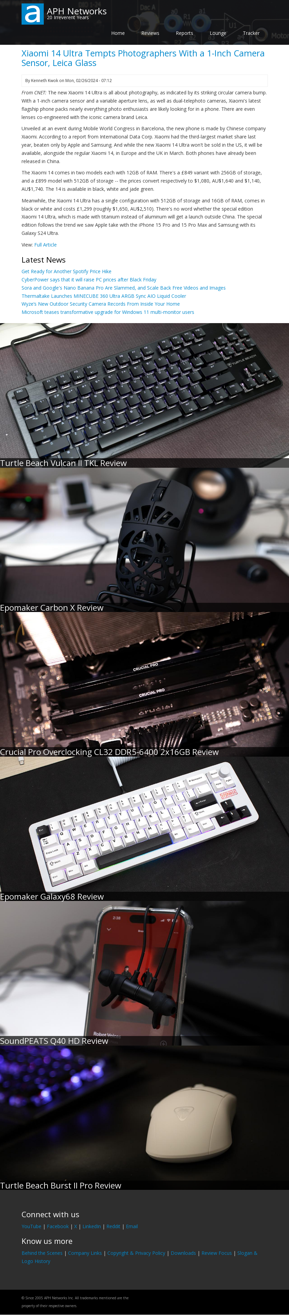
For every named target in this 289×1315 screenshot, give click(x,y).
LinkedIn (91, 1226)
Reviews (150, 33)
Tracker (251, 33)
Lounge (218, 33)
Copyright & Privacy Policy (136, 1253)
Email (132, 1226)
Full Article (45, 244)
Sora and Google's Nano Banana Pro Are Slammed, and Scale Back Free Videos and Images (124, 287)
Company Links (85, 1253)
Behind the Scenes (42, 1253)
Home (118, 33)
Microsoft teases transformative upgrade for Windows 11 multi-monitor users (108, 312)
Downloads (183, 1253)
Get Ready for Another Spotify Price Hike (66, 271)
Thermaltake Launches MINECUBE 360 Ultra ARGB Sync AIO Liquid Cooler (104, 296)
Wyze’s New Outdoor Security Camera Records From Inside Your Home (101, 304)
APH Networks (77, 11)
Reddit (113, 1226)
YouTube (31, 1226)
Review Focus (216, 1253)
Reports (184, 33)
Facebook (58, 1226)
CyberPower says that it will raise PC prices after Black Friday (89, 279)
